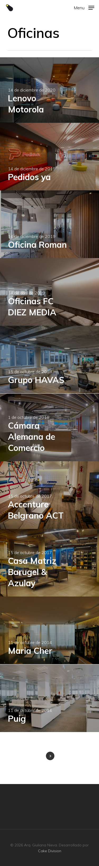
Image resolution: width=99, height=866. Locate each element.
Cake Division (49, 850)
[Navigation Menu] (84, 7)
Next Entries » (50, 756)
